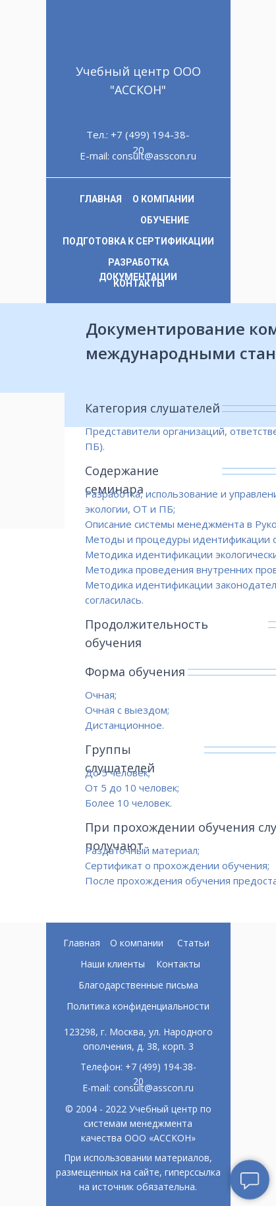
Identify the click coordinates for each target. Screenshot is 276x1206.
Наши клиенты (112, 964)
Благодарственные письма (138, 985)
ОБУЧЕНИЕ (164, 220)
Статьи (193, 942)
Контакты (178, 964)
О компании (136, 942)
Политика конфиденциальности (138, 1006)
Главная (81, 942)
